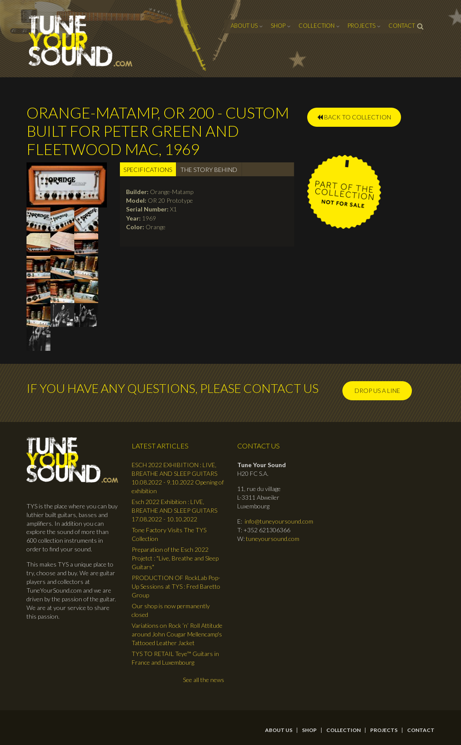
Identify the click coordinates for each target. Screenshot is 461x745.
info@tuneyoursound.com (279, 521)
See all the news (203, 679)
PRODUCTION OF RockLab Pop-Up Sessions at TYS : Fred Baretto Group (176, 586)
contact (401, 25)
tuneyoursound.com (272, 538)
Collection (316, 25)
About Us (244, 25)
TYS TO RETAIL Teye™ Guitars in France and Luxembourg (175, 658)
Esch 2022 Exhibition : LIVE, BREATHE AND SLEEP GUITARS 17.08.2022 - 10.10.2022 (174, 510)
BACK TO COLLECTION (354, 117)
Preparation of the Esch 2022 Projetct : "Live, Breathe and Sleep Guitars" (175, 558)
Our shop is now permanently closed (171, 610)
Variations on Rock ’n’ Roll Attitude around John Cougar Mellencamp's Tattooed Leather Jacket (177, 634)
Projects (361, 25)
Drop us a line (377, 390)
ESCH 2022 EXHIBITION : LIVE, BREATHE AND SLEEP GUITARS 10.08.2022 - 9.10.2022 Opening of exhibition (178, 477)
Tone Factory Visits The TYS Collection (169, 534)
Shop (278, 25)
